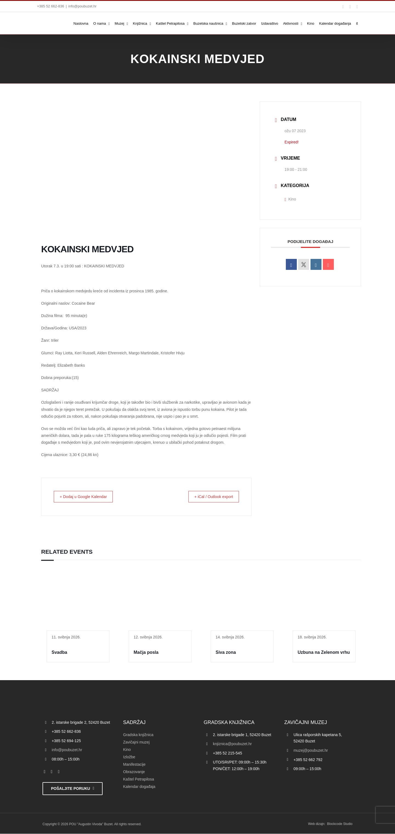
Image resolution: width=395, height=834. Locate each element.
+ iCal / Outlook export (210, 496)
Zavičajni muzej (136, 742)
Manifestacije (134, 764)
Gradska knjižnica (138, 735)
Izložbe (129, 757)
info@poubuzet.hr (82, 6)
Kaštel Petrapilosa (138, 779)
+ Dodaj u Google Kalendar (86, 496)
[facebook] (45, 772)
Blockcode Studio (339, 824)
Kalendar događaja (139, 787)
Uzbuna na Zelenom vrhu (324, 653)
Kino (290, 199)
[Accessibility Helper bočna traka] (6, 143)
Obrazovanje (134, 772)
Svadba (59, 653)
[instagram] (59, 772)
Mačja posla (146, 653)
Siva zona (226, 653)
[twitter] (51, 772)
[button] (357, 23)
